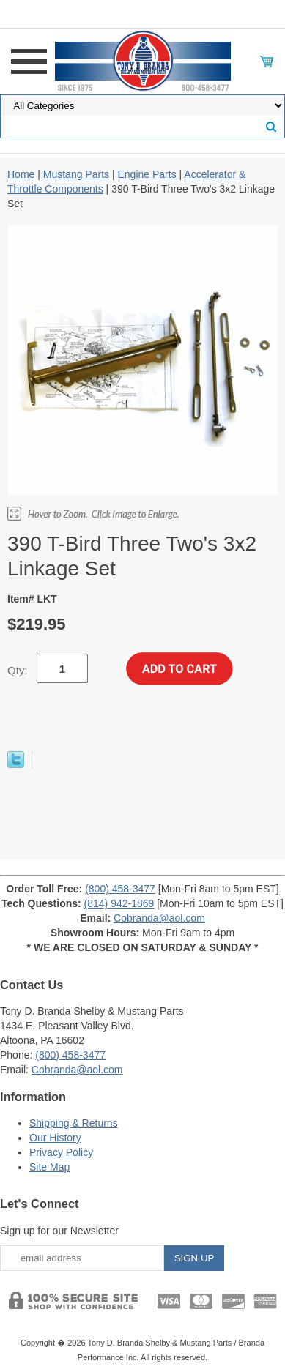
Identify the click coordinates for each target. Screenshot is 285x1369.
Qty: (17, 670)
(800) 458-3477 (120, 889)
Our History (55, 1138)
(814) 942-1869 (119, 903)
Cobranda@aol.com (159, 918)
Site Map (49, 1167)
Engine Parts (146, 174)
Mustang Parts (76, 174)
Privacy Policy (61, 1152)
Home (20, 174)
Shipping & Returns (73, 1123)
